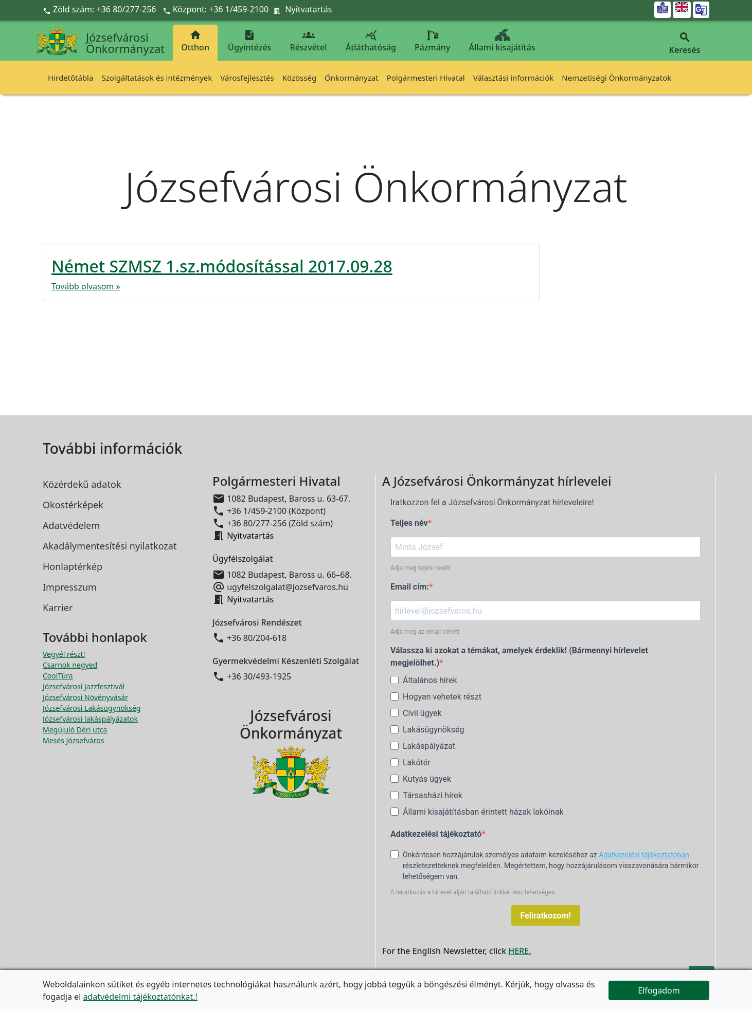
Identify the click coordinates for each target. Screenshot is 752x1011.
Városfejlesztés (247, 77)
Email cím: (409, 587)
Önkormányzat (352, 77)
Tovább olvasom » (85, 286)
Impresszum (70, 587)
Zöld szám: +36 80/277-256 (100, 9)
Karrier (58, 607)
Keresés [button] (684, 43)
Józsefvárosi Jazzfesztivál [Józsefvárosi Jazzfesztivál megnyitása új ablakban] (83, 686)
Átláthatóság (371, 41)
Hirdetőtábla (70, 77)
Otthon (195, 41)
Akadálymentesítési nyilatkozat (109, 546)
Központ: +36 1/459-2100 (221, 9)
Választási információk (513, 77)
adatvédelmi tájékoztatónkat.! (140, 996)
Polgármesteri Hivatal (426, 77)
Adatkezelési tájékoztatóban (644, 855)
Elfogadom (659, 990)
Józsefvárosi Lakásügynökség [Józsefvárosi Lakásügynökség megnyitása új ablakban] (91, 708)
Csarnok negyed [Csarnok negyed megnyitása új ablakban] (70, 665)
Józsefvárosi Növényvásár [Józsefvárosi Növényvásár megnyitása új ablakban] (85, 697)
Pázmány (432, 41)
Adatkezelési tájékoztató (435, 834)
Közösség (299, 77)
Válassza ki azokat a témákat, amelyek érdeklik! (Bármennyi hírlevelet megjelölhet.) (519, 657)
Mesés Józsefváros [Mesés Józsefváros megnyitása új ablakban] (73, 740)
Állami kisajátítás (502, 41)
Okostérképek (73, 505)
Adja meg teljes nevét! (420, 568)
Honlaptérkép (72, 566)
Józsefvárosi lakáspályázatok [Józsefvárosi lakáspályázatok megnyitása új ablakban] (90, 719)
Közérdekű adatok (82, 484)
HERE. (519, 951)
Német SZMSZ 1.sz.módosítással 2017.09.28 (221, 266)
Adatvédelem (71, 525)
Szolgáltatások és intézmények (156, 77)
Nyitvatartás (308, 9)
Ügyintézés (249, 41)
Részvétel (308, 41)
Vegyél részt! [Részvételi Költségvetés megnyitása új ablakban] (64, 654)
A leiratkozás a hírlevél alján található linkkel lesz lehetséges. (473, 892)
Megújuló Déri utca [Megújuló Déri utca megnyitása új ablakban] (75, 729)
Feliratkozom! (546, 916)
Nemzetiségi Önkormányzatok (616, 77)
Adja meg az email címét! (424, 631)
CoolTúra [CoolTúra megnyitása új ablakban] (58, 676)
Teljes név (409, 523)
